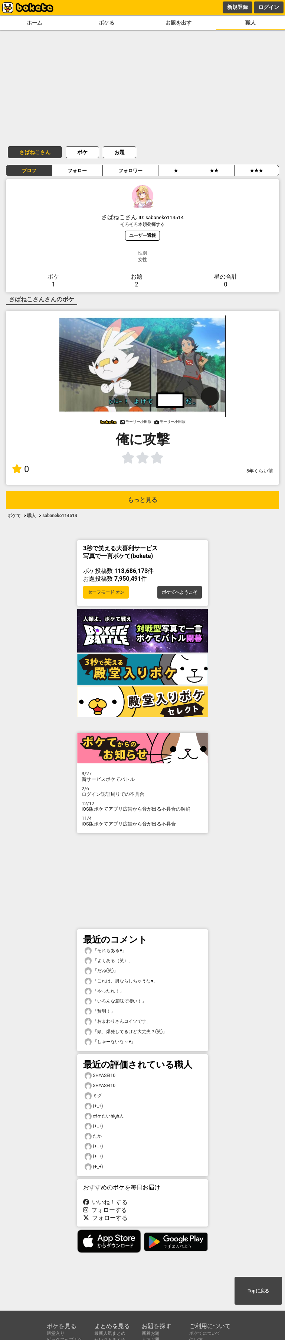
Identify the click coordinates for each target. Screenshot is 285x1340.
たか (93, 1136)
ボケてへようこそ (179, 592)
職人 (250, 23)
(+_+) (94, 1106)
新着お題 (151, 1333)
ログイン (268, 7)
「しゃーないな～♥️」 (110, 1041)
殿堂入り (56, 1333)
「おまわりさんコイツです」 (118, 1021)
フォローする (105, 1210)
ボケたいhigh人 (104, 1116)
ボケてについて (204, 1333)
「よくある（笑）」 (109, 960)
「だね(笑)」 (101, 970)
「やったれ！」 (104, 991)
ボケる (106, 23)
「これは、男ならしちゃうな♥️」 (121, 981)
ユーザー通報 (142, 235)
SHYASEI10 (100, 1075)
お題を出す (178, 23)
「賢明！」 (100, 1011)
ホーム (34, 23)
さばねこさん (34, 152)
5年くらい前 (259, 471)
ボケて (14, 515)
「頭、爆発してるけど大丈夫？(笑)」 (126, 1031)
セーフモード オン (106, 592)
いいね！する (105, 1202)
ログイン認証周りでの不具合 (142, 791)
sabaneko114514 (59, 515)
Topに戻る (258, 1290)
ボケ (82, 152)
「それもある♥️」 (106, 950)
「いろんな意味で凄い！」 (115, 1001)
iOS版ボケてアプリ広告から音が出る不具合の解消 (142, 806)
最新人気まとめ (109, 1333)
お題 (119, 152)
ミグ (93, 1095)
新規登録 (237, 7)
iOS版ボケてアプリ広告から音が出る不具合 (142, 821)
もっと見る (142, 500)
